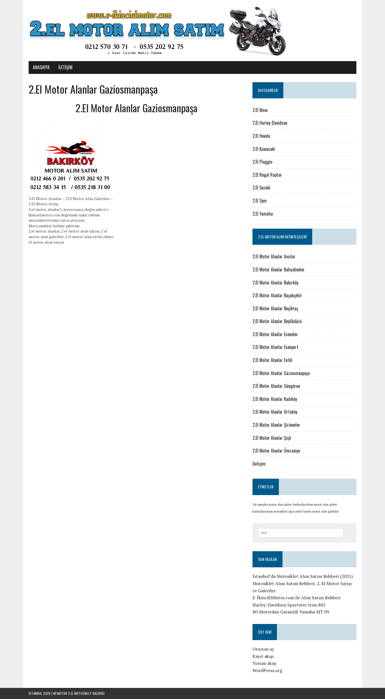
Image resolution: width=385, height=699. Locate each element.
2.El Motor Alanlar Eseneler (275, 334)
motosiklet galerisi (89, 693)
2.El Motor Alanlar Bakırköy (275, 282)
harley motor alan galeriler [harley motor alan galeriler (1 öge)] (321, 511)
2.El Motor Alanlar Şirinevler (276, 424)
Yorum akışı (264, 663)
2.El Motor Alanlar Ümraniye (276, 450)
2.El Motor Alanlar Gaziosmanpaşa (281, 373)
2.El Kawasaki (263, 149)
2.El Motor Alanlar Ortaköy (274, 411)
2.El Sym (259, 200)
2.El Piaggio (262, 161)
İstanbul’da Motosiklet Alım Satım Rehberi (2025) (302, 576)
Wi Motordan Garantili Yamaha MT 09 (290, 612)
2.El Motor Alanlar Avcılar (274, 256)
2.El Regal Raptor (267, 174)
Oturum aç (263, 649)
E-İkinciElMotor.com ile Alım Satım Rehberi (296, 598)
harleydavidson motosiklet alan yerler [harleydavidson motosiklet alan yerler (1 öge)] (277, 511)
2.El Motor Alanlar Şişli (271, 438)
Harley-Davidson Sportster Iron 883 (289, 605)
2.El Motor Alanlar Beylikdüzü (277, 321)
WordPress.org (267, 670)
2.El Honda (261, 136)
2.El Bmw (260, 110)
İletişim (65, 67)
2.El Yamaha (262, 213)
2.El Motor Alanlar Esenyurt (275, 347)
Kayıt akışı (263, 656)
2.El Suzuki (261, 187)
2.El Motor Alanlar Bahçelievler (278, 269)
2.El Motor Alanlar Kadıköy (274, 399)
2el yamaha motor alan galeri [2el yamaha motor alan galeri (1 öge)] (272, 504)
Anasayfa (41, 67)
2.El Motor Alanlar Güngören (276, 386)
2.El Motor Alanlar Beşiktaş (275, 308)
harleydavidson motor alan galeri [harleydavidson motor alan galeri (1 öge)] (315, 504)
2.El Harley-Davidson (269, 122)
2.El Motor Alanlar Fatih (272, 360)
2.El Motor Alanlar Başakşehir (277, 295)
